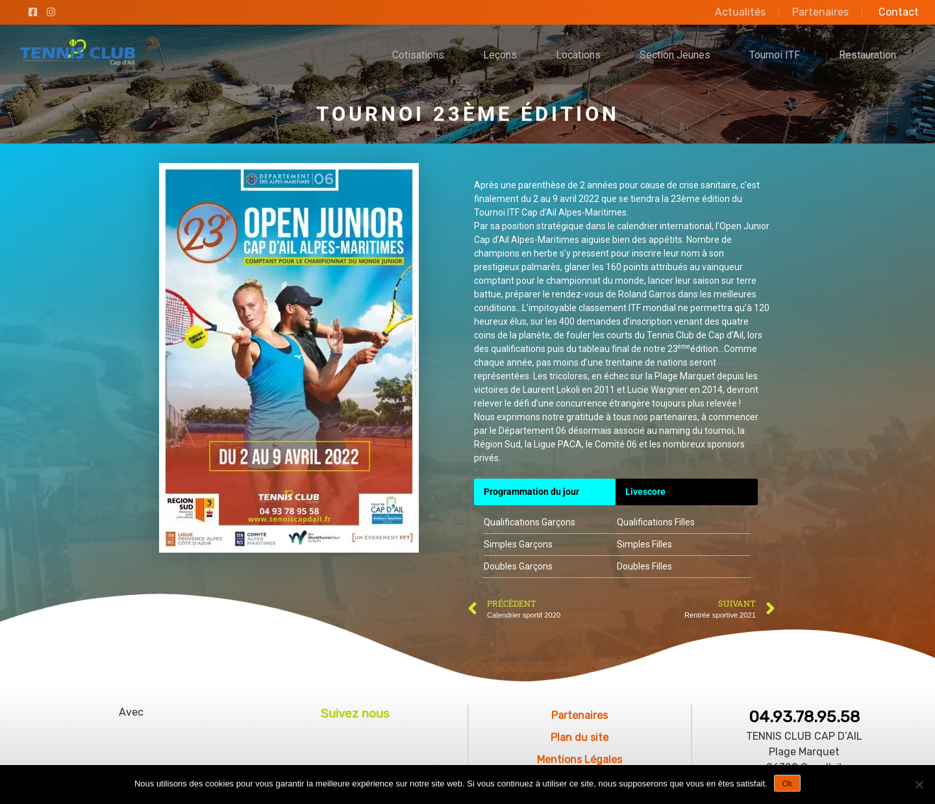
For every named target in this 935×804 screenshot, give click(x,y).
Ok (787, 783)
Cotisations (418, 55)
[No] (918, 784)
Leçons (500, 55)
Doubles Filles (644, 566)
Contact (899, 12)
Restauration (867, 55)
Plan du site (579, 737)
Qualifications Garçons (529, 522)
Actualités (740, 12)
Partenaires (820, 12)
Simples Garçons (518, 544)
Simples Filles (644, 544)
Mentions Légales (579, 759)
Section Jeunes (675, 55)
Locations (578, 55)
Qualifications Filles (656, 522)
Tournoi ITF (774, 55)
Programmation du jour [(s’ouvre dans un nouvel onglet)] (531, 491)
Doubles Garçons (518, 566)
